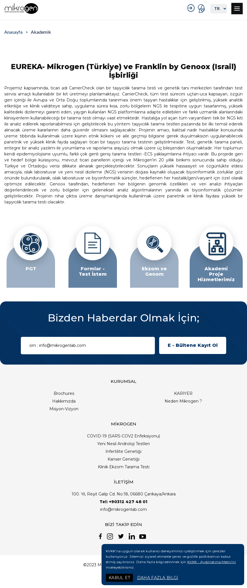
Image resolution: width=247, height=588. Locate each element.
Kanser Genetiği (123, 459)
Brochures (64, 393)
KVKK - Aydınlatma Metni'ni (211, 562)
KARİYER (183, 393)
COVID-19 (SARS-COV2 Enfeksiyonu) (123, 436)
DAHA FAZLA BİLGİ (157, 577)
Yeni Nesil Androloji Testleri (123, 443)
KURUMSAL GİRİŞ (191, 8)
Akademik (41, 32)
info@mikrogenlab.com (123, 509)
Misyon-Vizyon (63, 408)
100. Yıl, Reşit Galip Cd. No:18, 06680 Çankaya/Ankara (124, 494)
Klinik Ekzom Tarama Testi (123, 466)
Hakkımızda (64, 401)
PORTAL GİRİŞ (202, 8)
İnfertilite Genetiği (123, 451)
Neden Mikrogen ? (183, 401)
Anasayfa (13, 32)
